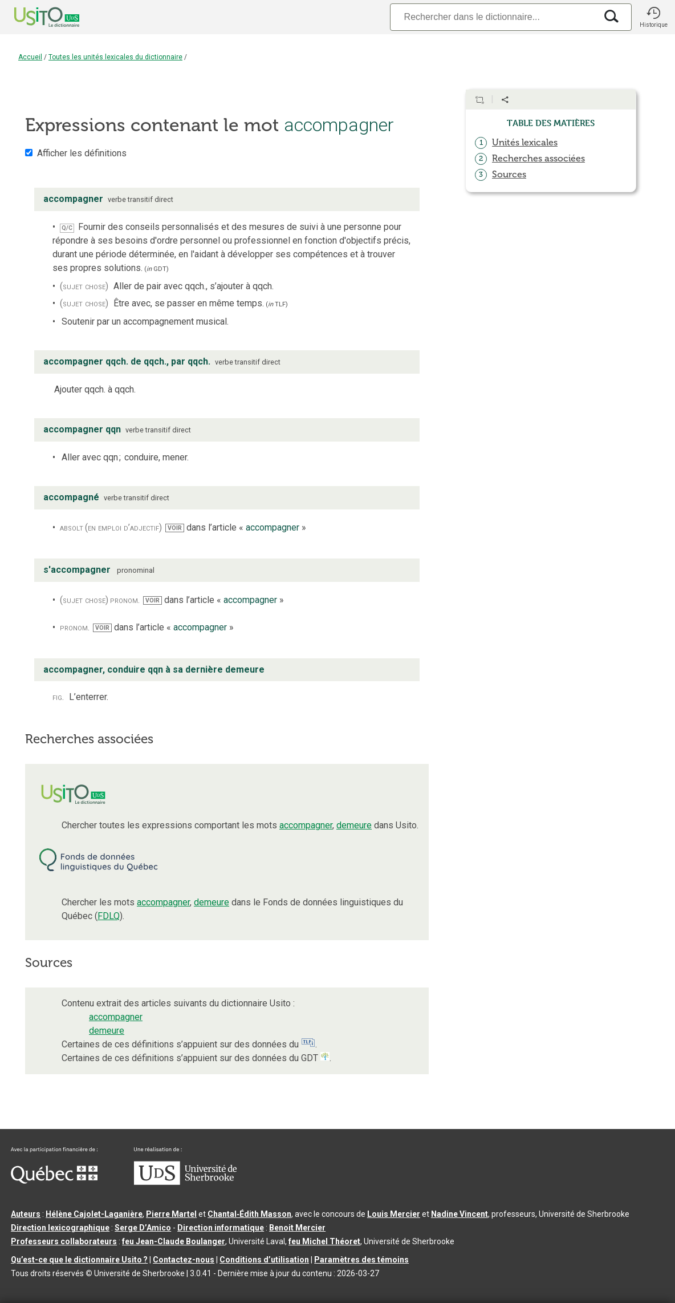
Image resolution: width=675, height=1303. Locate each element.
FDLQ (108, 916)
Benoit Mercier (297, 1227)
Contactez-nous (183, 1259)
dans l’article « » (235, 527)
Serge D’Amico (143, 1227)
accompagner (305, 825)
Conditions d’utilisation (264, 1259)
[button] (653, 17)
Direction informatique (220, 1227)
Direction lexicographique (60, 1227)
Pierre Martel (171, 1214)
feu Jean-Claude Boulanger (173, 1241)
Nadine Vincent (459, 1214)
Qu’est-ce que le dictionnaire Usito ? (79, 1259)
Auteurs (25, 1214)
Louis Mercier (393, 1214)
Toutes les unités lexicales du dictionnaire (115, 57)
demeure (354, 825)
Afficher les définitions (82, 153)
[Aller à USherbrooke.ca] (185, 1182)
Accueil (30, 57)
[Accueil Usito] (34, 17)
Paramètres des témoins (361, 1259)
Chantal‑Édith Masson (249, 1214)
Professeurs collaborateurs (64, 1241)
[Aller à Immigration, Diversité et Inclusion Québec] (54, 1180)
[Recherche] (493, 17)
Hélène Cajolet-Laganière (94, 1214)
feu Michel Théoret (324, 1241)
